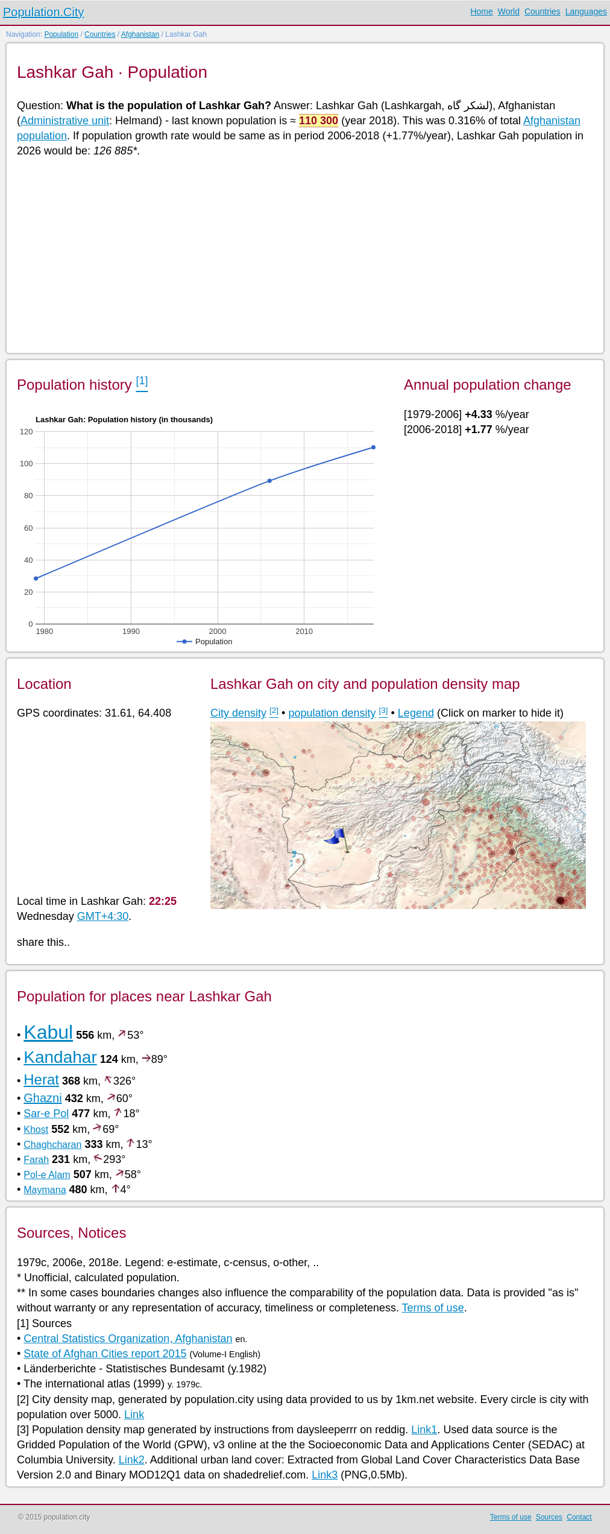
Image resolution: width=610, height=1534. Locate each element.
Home (481, 11)
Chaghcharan (52, 1144)
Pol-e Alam (47, 1175)
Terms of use (433, 1308)
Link (134, 1415)
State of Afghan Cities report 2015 (105, 1354)
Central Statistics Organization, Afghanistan (128, 1339)
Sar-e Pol (46, 1114)
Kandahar (60, 1057)
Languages (586, 11)
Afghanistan (140, 34)
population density (332, 713)
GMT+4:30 (103, 916)
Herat (41, 1079)
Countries (542, 11)
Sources (549, 1517)
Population (61, 34)
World (509, 11)
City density (238, 713)
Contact (579, 1517)
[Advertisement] (304, 254)
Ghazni (42, 1098)
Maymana (45, 1190)
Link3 (325, 1475)
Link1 (424, 1430)
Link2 (132, 1460)
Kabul (48, 1032)
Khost (36, 1129)
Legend (416, 713)
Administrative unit (64, 121)
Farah (36, 1160)
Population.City (43, 12)
